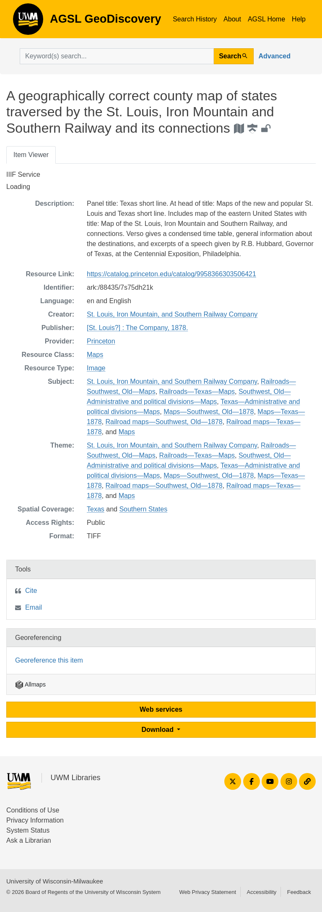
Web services (161, 709)
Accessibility (261, 892)
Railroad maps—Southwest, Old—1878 (163, 421)
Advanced (275, 56)
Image (96, 368)
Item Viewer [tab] (31, 154)
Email (33, 607)
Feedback (299, 892)
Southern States (143, 509)
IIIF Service (23, 174)
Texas (95, 509)
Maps (95, 354)
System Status (27, 830)
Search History (195, 19)
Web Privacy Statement (207, 892)
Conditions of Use (32, 810)
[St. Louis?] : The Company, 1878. (137, 327)
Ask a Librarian (28, 840)
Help (299, 19)
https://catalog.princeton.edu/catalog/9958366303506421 (171, 274)
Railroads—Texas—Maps (197, 391)
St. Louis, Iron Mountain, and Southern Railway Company (172, 314)
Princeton (101, 341)
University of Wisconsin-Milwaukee (54, 881)
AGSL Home (266, 19)
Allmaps (30, 684)
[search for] (117, 56)
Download (159, 729)
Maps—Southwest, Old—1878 (209, 411)
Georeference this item (49, 660)
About (232, 19)
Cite (31, 590)
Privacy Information (35, 820)
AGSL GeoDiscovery (28, 22)
